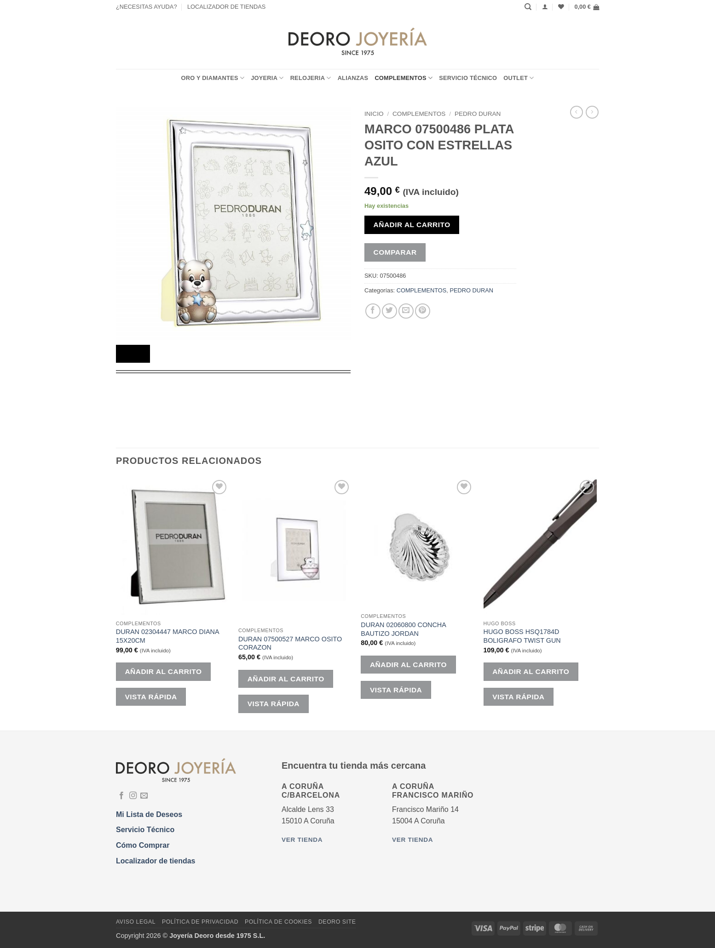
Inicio (374, 113)
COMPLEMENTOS (403, 78)
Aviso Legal (136, 922)
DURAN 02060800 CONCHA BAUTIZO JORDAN (403, 629)
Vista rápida (151, 697)
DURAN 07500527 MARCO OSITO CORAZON (290, 643)
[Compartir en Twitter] (389, 311)
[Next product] (576, 112)
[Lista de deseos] (561, 6)
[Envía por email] (406, 311)
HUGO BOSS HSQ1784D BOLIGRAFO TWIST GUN (522, 636)
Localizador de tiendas (155, 861)
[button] (586, 7)
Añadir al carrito (412, 224)
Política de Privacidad (200, 922)
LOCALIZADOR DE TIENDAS (226, 6)
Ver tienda (302, 839)
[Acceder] (545, 6)
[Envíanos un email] (144, 796)
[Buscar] (528, 6)
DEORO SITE (337, 922)
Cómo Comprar (142, 845)
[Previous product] (592, 112)
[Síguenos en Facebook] (121, 796)
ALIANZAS (353, 77)
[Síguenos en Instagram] (133, 796)
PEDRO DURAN (478, 113)
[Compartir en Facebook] (373, 311)
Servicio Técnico (468, 77)
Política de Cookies (278, 922)
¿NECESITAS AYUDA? (146, 6)
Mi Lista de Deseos (149, 814)
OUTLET (518, 78)
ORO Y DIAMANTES (212, 78)
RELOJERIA (310, 78)
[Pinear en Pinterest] (422, 311)
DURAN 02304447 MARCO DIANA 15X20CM (167, 636)
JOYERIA (267, 78)
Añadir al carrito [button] (163, 671)
